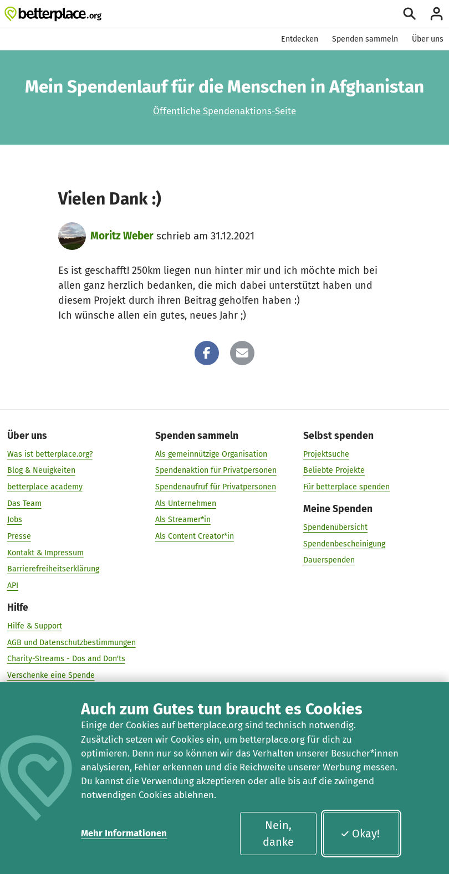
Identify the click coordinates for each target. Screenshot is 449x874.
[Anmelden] (436, 14)
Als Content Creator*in (194, 536)
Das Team (24, 503)
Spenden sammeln (365, 39)
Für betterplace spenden (346, 487)
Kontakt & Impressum (45, 552)
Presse (19, 536)
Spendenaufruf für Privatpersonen (215, 487)
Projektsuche (326, 454)
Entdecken (299, 39)
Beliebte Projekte (334, 470)
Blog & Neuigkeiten (41, 470)
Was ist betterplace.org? (50, 454)
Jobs (14, 519)
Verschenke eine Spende (51, 674)
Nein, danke (278, 834)
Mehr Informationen (124, 833)
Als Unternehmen (185, 503)
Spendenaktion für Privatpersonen (216, 470)
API (12, 585)
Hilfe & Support (34, 626)
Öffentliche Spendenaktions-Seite (224, 110)
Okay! (360, 833)
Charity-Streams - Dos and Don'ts (66, 658)
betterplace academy (45, 487)
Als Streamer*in (183, 519)
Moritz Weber (122, 235)
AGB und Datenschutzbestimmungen (71, 642)
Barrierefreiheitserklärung (53, 569)
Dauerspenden (329, 560)
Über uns (427, 39)
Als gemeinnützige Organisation (211, 454)
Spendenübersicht (335, 527)
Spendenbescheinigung (344, 543)
